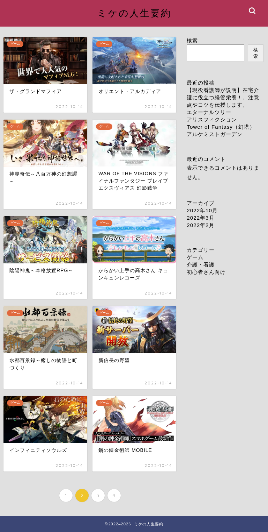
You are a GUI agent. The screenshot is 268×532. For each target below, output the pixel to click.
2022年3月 (200, 218)
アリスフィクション (212, 119)
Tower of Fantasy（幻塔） (221, 127)
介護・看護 (201, 265)
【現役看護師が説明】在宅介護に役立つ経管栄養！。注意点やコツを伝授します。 (223, 97)
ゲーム (195, 257)
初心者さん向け (206, 272)
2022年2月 (200, 225)
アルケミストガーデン (215, 134)
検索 (192, 40)
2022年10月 (202, 210)
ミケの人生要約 (134, 13)
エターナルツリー (209, 112)
